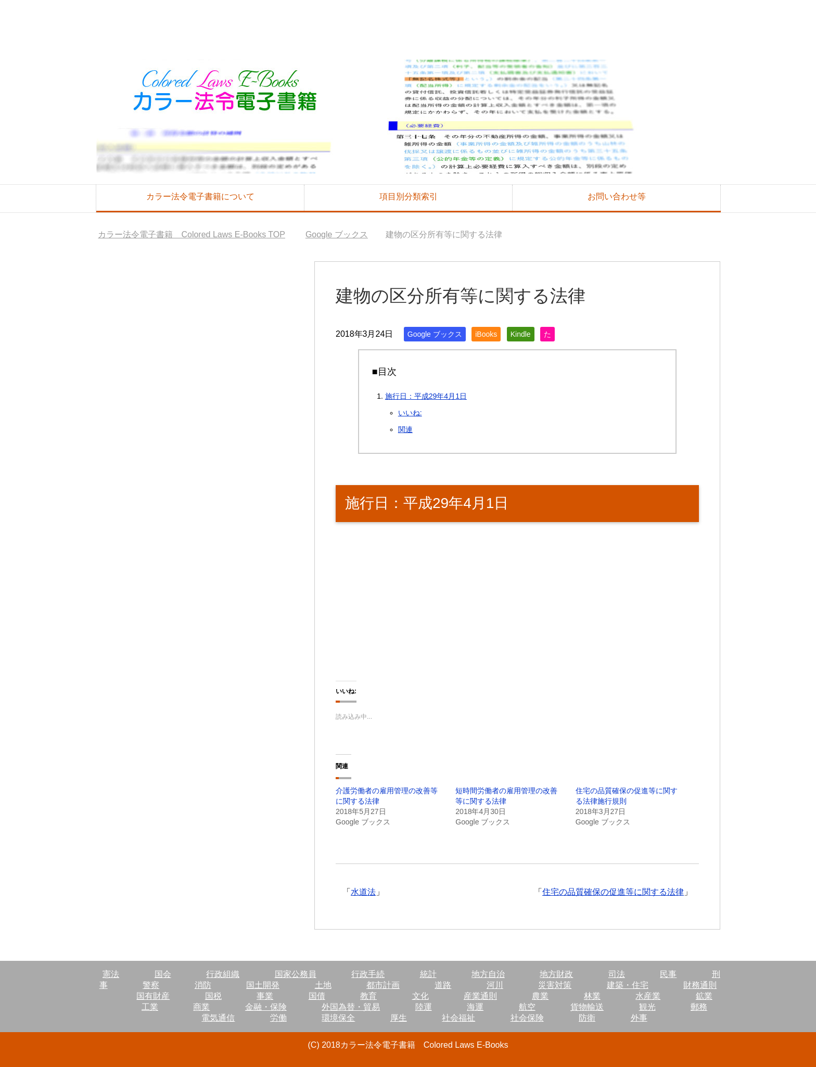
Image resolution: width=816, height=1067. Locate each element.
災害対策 (554, 985)
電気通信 (218, 1017)
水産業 (647, 996)
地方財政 (556, 974)
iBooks (486, 334)
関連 (405, 429)
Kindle (521, 334)
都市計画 (383, 985)
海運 (475, 1006)
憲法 (111, 974)
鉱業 (704, 996)
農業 (540, 996)
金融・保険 (266, 1006)
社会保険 (527, 1017)
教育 (368, 996)
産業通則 (480, 996)
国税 (213, 996)
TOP (191, 234)
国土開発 (262, 985)
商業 (201, 1006)
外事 (639, 1017)
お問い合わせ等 (617, 196)
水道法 (363, 891)
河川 (495, 985)
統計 (428, 974)
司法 (616, 974)
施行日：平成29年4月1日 (426, 396)
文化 (420, 996)
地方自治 (488, 974)
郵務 (699, 1006)
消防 (203, 985)
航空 (527, 1006)
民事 (668, 974)
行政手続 (368, 974)
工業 (150, 1006)
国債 (317, 996)
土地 (323, 985)
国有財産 (153, 996)
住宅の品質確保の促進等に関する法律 (613, 891)
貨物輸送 (587, 1006)
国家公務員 (295, 974)
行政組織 (222, 974)
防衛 (587, 1017)
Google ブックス (434, 334)
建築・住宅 (627, 985)
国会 (163, 974)
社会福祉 (458, 1017)
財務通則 (700, 985)
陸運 (423, 1006)
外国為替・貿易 (351, 1006)
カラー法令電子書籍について (200, 196)
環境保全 (338, 1017)
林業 (592, 996)
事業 (265, 996)
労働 (278, 1017)
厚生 (398, 1017)
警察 (151, 985)
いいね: (410, 413)
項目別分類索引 (408, 196)
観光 (647, 1006)
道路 (443, 985)
